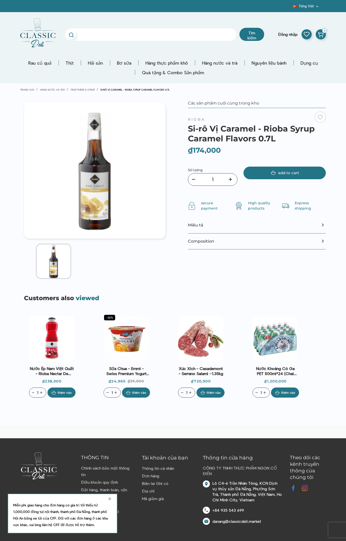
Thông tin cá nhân (158, 468)
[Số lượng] (212, 179)
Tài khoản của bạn (165, 458)
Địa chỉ (148, 490)
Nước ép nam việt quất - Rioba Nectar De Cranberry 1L (52, 371)
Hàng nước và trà (219, 63)
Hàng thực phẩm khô (166, 63)
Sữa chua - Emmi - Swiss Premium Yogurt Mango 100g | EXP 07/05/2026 (126, 371)
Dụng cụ (309, 63)
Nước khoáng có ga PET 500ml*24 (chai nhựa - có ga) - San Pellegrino (275, 371)
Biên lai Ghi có (155, 483)
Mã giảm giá (153, 498)
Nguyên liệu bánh (269, 63)
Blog (290, 8)
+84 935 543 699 (228, 510)
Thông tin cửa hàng (228, 458)
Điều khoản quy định (99, 482)
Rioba (196, 119)
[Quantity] (37, 393)
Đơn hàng (150, 475)
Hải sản (95, 63)
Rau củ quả (40, 63)
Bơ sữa (124, 63)
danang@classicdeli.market (236, 521)
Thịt (70, 63)
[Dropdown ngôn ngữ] (306, 6)
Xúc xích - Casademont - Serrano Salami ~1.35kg (201, 371)
